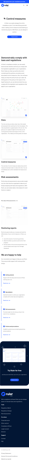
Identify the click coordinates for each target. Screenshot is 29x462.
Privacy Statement (6, 453)
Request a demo (14, 36)
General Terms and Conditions (9, 456)
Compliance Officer (6, 426)
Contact (3, 438)
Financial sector (5, 420)
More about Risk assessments (9, 200)
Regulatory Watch (6, 408)
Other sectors (5, 423)
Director (3, 431)
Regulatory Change (6, 410)
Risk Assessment (6, 413)
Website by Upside (6, 459)
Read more (6, 283)
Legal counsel (5, 429)
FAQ (2, 441)
